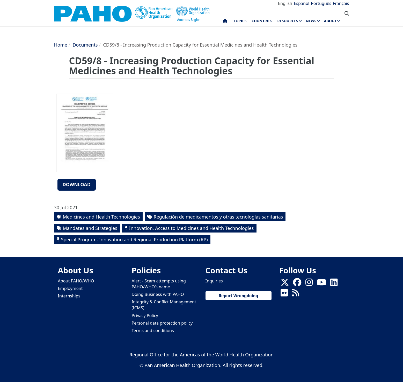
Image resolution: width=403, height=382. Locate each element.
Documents (85, 45)
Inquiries (214, 281)
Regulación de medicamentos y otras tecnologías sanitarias (218, 217)
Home (60, 45)
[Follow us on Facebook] (297, 284)
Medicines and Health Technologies (101, 217)
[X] (285, 284)
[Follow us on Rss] (295, 294)
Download (77, 184)
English (285, 3)
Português (321, 3)
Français (341, 3)
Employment (70, 288)
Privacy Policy (145, 315)
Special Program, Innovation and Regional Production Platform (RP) (134, 239)
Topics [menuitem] (240, 20)
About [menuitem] (330, 20)
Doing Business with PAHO (158, 294)
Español (301, 3)
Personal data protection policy (162, 323)
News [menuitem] (311, 20)
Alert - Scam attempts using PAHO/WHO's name (159, 284)
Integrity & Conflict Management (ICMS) (164, 305)
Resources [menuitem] (287, 20)
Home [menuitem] (225, 22)
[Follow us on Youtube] (321, 284)
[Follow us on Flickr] (284, 294)
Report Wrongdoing (238, 295)
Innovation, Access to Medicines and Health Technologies (191, 228)
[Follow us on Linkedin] (334, 284)
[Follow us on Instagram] (309, 284)
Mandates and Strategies (90, 228)
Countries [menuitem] (262, 20)
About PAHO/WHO (76, 281)
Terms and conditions (153, 330)
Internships (69, 296)
